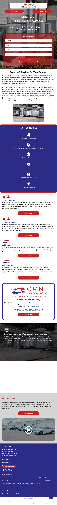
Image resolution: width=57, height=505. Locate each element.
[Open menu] (54, 6)
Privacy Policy (6, 501)
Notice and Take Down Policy (36, 501)
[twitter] (6, 470)
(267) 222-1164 (6, 463)
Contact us (18, 101)
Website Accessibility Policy (48, 501)
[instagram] (9, 470)
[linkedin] (11, 470)
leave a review (36, 342)
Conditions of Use (26, 501)
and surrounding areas (9, 455)
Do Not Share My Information (16, 501)
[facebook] (3, 470)
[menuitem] (4, 493)
